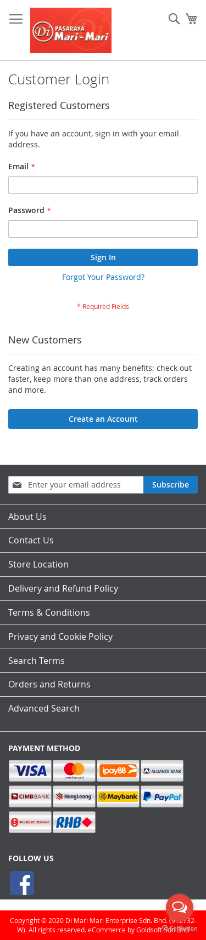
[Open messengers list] (179, 907)
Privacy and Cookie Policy (60, 637)
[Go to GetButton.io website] (179, 928)
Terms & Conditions (49, 612)
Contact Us (31, 540)
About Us (27, 517)
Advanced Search (44, 708)
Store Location (38, 564)
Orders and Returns (49, 684)
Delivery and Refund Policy (63, 588)
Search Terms (36, 661)
